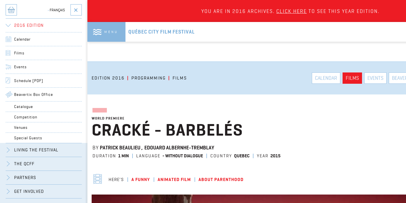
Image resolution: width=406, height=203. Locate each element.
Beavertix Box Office (33, 94)
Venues (21, 127)
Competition (25, 117)
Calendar (22, 39)
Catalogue (23, 106)
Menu (111, 32)
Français (56, 10)
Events (20, 67)
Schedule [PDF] (28, 80)
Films (19, 53)
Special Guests (28, 138)
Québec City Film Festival (161, 32)
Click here (291, 11)
